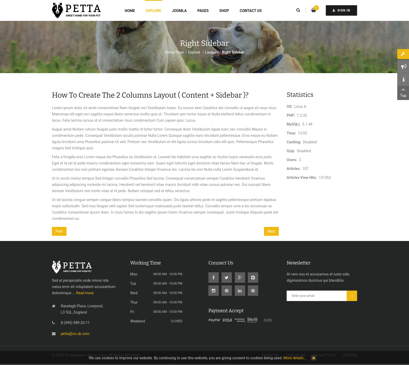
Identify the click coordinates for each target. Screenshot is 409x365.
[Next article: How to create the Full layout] (271, 231)
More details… (295, 358)
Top (403, 92)
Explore (194, 52)
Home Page (174, 52)
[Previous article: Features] (59, 231)
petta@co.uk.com (75, 334)
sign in (341, 10)
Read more (85, 293)
